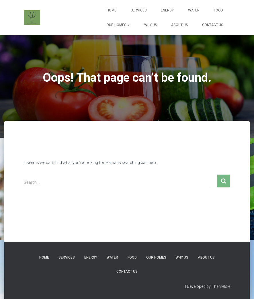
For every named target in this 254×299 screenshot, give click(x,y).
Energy (167, 10)
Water (194, 10)
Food (218, 10)
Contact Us (212, 25)
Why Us (150, 25)
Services (138, 10)
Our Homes (118, 25)
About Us (179, 25)
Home (111, 10)
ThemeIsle (221, 286)
